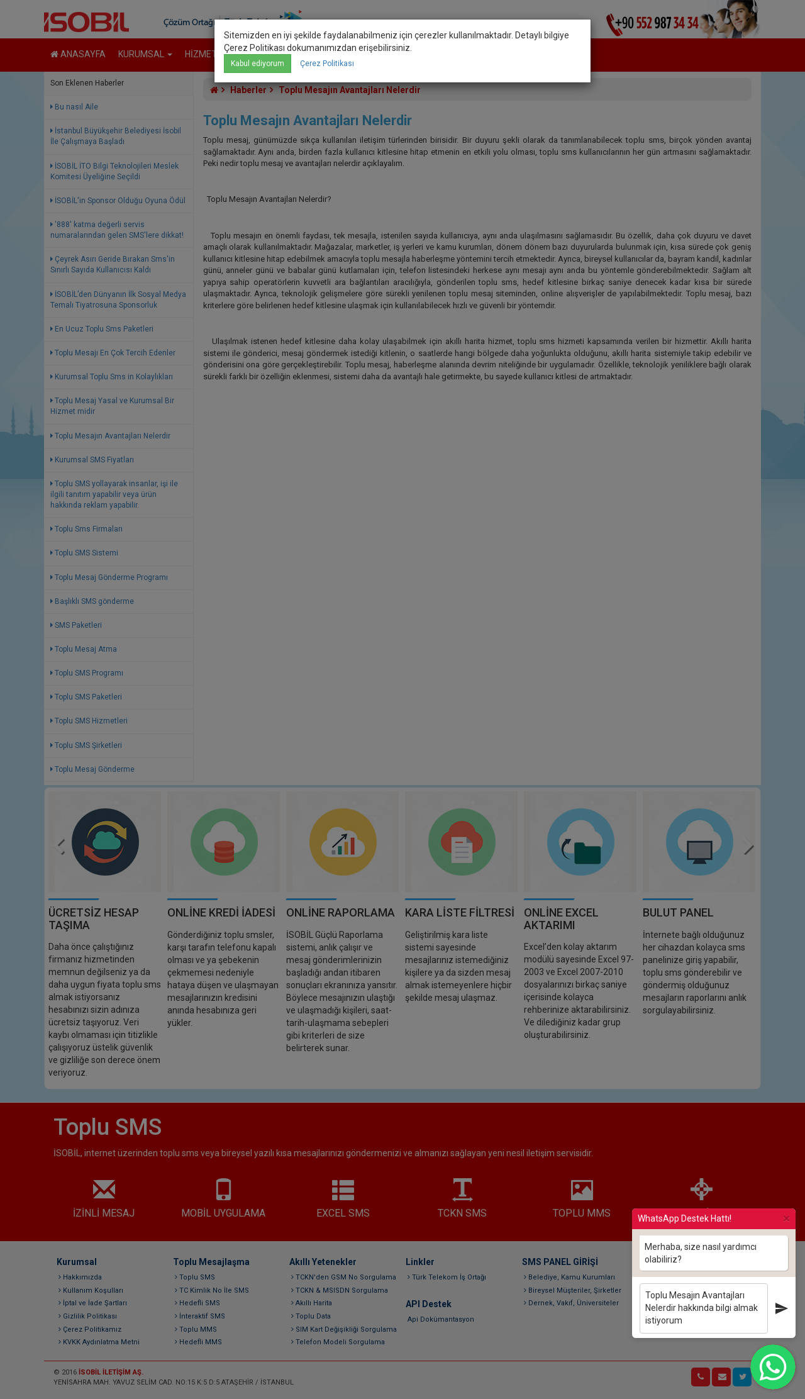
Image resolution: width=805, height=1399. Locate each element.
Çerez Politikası (327, 63)
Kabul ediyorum (257, 63)
